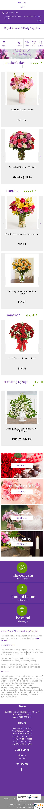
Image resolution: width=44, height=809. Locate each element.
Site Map (31, 807)
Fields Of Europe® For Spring (22, 234)
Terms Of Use (15, 804)
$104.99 (22, 368)
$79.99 (22, 244)
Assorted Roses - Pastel (22, 167)
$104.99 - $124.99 (22, 439)
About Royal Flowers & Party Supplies (19, 631)
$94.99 (22, 301)
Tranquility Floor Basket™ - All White (22, 429)
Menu (4, 46)
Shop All (35, 63)
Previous (3, 99)
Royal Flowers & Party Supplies (22, 28)
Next (40, 99)
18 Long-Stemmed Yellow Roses (22, 292)
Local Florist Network (17, 807)
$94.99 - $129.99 (22, 177)
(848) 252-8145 (12, 12)
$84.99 (22, 120)
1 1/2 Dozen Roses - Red (22, 358)
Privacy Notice (28, 804)
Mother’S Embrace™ (22, 109)
